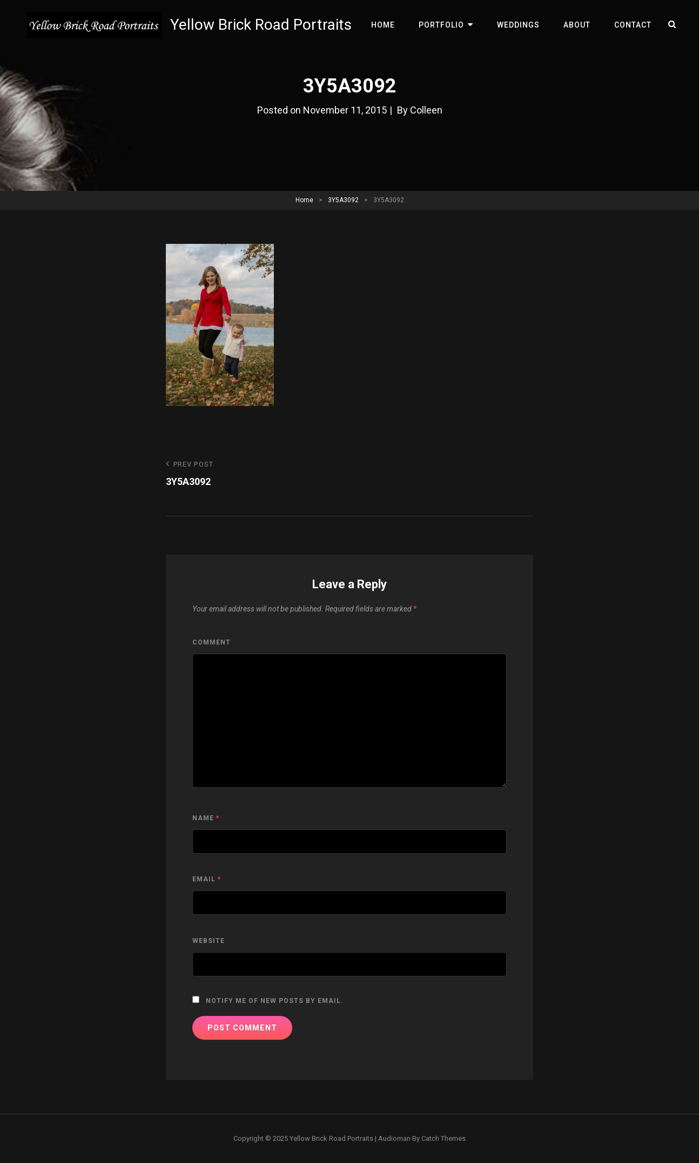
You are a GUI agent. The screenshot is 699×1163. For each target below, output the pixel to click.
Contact (632, 25)
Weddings (518, 25)
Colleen (426, 110)
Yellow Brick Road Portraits (261, 25)
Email (206, 879)
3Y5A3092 (343, 200)
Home (383, 25)
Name (205, 818)
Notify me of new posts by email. (275, 1001)
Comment (211, 642)
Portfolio (441, 25)
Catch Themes (443, 1138)
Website (208, 941)
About (576, 25)
